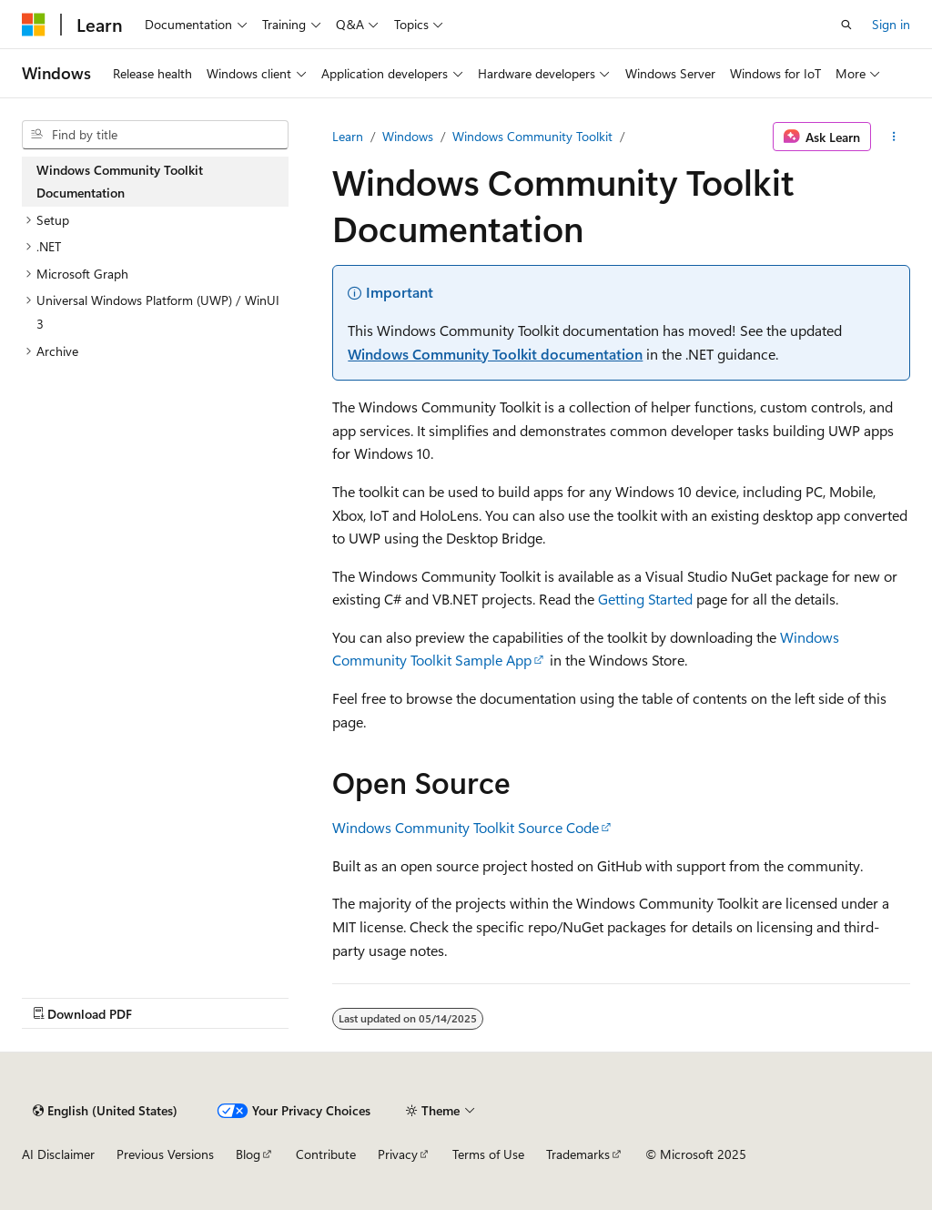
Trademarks (578, 1154)
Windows (407, 136)
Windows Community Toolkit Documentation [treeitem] (119, 181)
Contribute (326, 1154)
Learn (347, 136)
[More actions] (894, 136)
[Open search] (846, 24)
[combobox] (155, 134)
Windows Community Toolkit (532, 136)
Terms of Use (488, 1154)
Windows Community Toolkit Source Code (465, 827)
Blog (248, 1154)
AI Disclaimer (58, 1154)
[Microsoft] (34, 24)
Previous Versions (165, 1154)
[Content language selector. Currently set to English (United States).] (105, 1110)
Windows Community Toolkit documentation (495, 353)
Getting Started (645, 598)
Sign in (891, 24)
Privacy (398, 1154)
